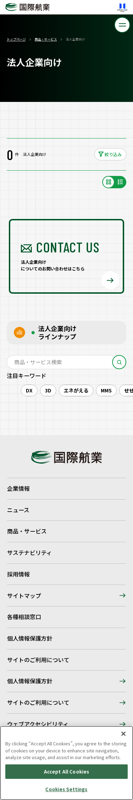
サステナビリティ (29, 552)
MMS (106, 390)
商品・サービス (46, 39)
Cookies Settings (66, 789)
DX (29, 390)
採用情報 (18, 574)
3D (48, 390)
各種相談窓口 (24, 616)
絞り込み (113, 154)
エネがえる (76, 390)
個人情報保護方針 (29, 638)
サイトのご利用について (38, 659)
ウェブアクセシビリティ (38, 724)
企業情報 (18, 488)
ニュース (18, 510)
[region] (66, 763)
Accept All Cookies (66, 771)
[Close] (123, 733)
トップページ (16, 39)
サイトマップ (24, 595)
